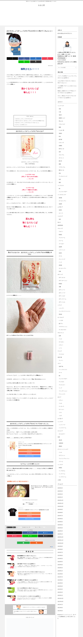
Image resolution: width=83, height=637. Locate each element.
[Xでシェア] (10, 58)
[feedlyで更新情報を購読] (28, 530)
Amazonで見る (23, 447)
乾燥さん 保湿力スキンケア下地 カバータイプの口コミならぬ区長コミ (67, 91)
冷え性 (37, 514)
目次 (28, 113)
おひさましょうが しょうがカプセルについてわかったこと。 (27, 119)
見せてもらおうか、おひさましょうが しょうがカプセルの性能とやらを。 (30, 117)
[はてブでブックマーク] (26, 58)
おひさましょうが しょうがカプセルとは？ (24, 115)
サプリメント (19, 514)
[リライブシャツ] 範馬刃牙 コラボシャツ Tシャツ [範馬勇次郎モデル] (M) (33, 501)
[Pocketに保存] (34, 58)
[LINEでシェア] (41, 58)
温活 (14, 514)
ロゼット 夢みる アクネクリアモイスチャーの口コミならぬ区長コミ (67, 96)
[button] (49, 58)
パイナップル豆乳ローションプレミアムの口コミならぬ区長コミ (67, 76)
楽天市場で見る (34, 447)
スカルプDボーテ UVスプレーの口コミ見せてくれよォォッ (67, 81)
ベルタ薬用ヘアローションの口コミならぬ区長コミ (67, 86)
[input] (67, 67)
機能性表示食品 (26, 514)
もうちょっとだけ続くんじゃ (21, 121)
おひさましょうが (42, 514)
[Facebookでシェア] (18, 58)
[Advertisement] (41, 17)
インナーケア (9, 514)
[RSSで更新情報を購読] (31, 530)
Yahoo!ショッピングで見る (45, 447)
